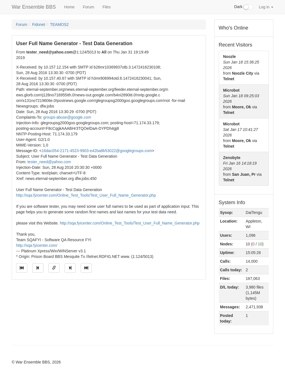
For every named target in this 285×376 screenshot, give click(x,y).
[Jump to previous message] (37, 268)
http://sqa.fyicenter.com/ (36, 245)
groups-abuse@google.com (67, 117)
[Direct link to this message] (54, 268)
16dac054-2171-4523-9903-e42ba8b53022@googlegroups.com (96, 150)
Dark (243, 6)
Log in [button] (266, 7)
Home (69, 7)
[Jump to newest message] (86, 268)
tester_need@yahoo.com (49, 162)
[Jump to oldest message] (21, 268)
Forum (88, 7)
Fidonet (38, 24)
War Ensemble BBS (34, 7)
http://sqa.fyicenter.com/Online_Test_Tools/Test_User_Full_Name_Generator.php (86, 195)
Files (106, 7)
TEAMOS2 (59, 24)
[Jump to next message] (70, 268)
